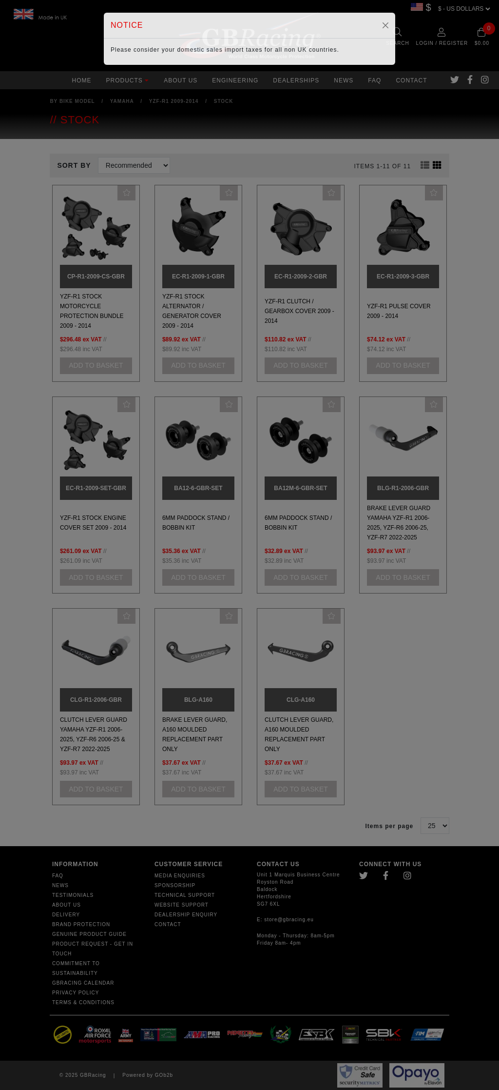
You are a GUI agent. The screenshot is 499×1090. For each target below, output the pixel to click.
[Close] (385, 25)
